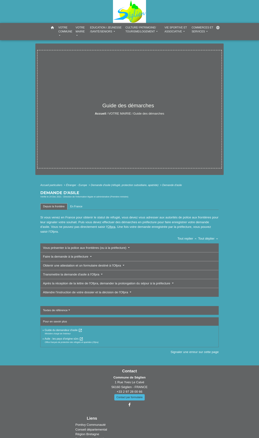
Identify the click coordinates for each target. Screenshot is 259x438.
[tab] (53, 206)
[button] (52, 28)
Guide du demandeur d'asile (63, 330)
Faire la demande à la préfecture (66, 256)
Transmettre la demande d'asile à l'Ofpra (71, 274)
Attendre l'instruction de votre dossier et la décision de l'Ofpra (86, 292)
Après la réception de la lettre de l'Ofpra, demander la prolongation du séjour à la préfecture (107, 283)
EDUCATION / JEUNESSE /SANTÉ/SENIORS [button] (106, 29)
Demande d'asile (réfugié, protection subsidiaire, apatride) (125, 185)
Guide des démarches (148, 113)
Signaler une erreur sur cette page (195, 352)
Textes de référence (55, 310)
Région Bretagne (87, 434)
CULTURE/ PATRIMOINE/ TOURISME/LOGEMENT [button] (140, 29)
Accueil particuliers (51, 185)
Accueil (100, 113)
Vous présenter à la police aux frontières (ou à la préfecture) (85, 248)
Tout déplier (208, 238)
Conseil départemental (91, 429)
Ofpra (111, 227)
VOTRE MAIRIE (119, 113)
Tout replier (187, 238)
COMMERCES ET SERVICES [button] (202, 29)
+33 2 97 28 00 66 (129, 391)
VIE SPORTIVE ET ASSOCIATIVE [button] (176, 29)
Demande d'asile (172, 185)
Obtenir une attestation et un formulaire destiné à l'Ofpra (82, 265)
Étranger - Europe (77, 185)
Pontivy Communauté (90, 424)
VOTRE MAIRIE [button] (80, 29)
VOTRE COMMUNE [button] (65, 29)
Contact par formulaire (129, 397)
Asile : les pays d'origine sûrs (63, 338)
